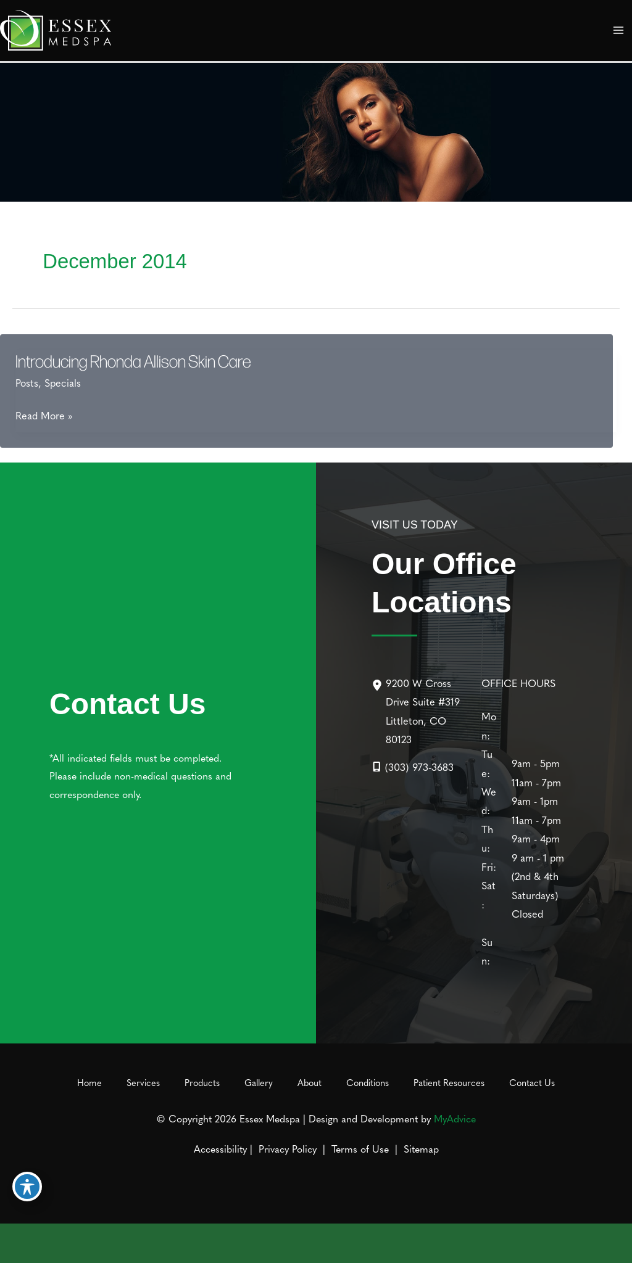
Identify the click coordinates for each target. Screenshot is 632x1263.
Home (89, 1082)
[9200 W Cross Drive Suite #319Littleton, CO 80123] (419, 711)
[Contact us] (580, 1243)
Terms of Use (360, 1148)
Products (202, 1082)
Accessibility (220, 1148)
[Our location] (615, 1243)
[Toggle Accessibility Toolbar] (27, 1186)
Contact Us (532, 1082)
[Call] (413, 766)
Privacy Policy (288, 1148)
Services (143, 1082)
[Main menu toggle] (618, 30)
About (309, 1082)
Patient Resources (449, 1082)
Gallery (258, 1082)
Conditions (367, 1082)
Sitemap (420, 1148)
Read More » (44, 415)
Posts (26, 382)
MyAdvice (455, 1118)
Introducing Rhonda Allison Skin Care (133, 360)
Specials (62, 382)
